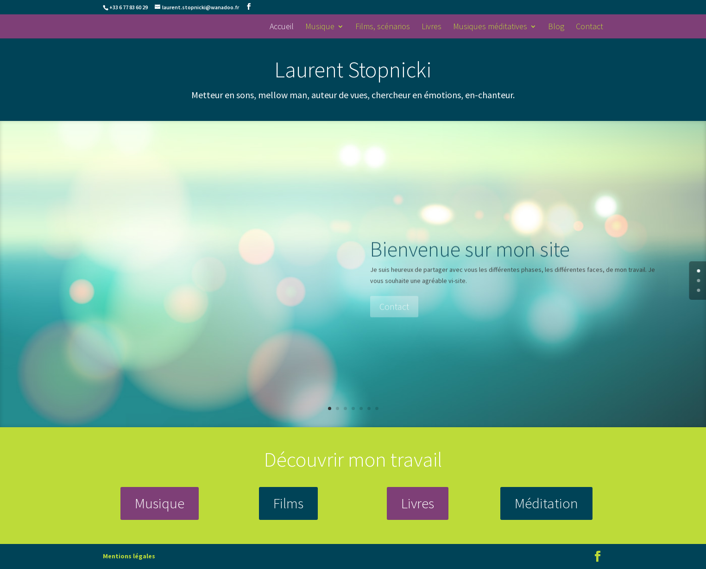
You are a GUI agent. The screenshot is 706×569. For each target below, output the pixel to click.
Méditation (546, 503)
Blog (556, 27)
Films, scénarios (382, 27)
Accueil (282, 27)
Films (288, 503)
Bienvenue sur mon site (470, 261)
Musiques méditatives (490, 27)
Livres (431, 27)
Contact (589, 27)
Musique (319, 27)
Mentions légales (129, 556)
